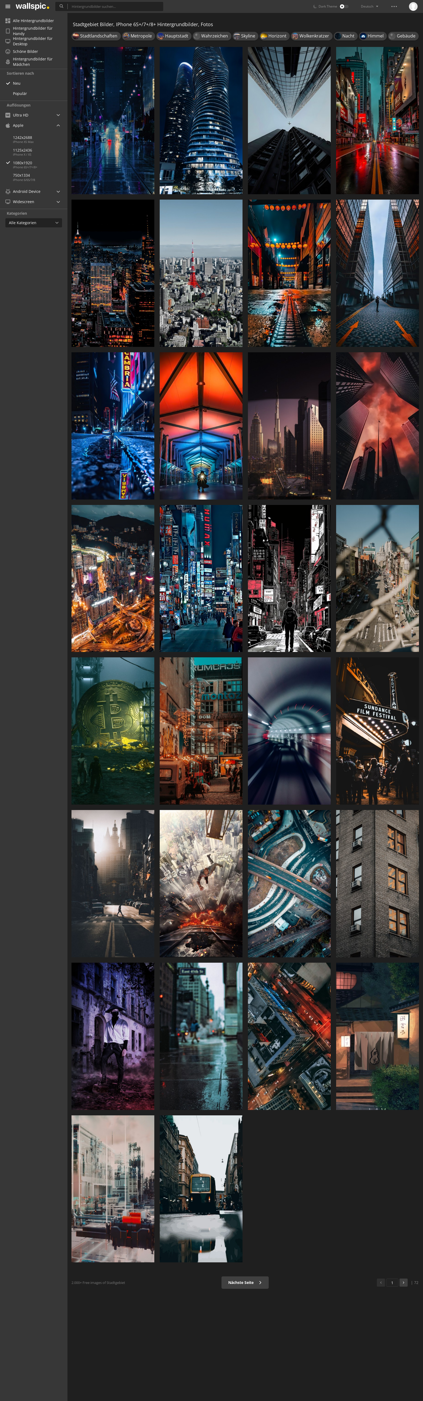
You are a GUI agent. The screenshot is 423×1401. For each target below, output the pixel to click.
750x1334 (21, 175)
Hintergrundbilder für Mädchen (29, 62)
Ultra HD (16, 115)
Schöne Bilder (21, 51)
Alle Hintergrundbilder (29, 20)
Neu (17, 83)
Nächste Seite (245, 1282)
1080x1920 (40, 163)
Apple (14, 125)
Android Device (22, 191)
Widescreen (19, 201)
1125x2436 (22, 150)
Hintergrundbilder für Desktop (29, 41)
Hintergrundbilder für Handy (29, 31)
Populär (20, 93)
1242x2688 (22, 137)
